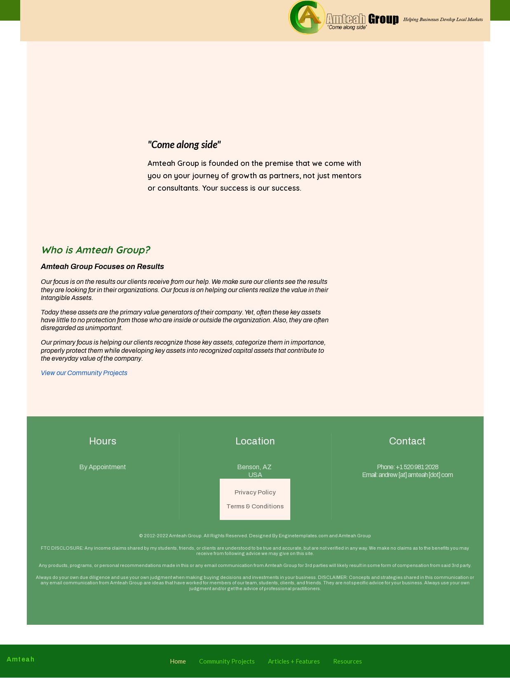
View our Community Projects (84, 372)
